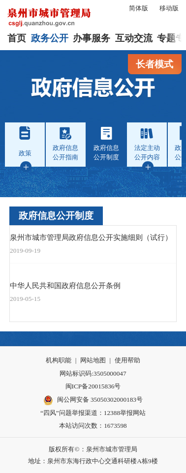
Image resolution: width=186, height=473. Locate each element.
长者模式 (154, 64)
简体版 (138, 8)
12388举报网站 (125, 412)
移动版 (169, 8)
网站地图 (93, 360)
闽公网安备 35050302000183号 (93, 400)
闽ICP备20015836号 (93, 386)
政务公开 (49, 38)
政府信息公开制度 (56, 215)
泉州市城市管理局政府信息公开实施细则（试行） (91, 237)
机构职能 (58, 360)
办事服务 (91, 38)
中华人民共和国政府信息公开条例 (65, 285)
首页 (16, 38)
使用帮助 (127, 360)
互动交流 (134, 38)
